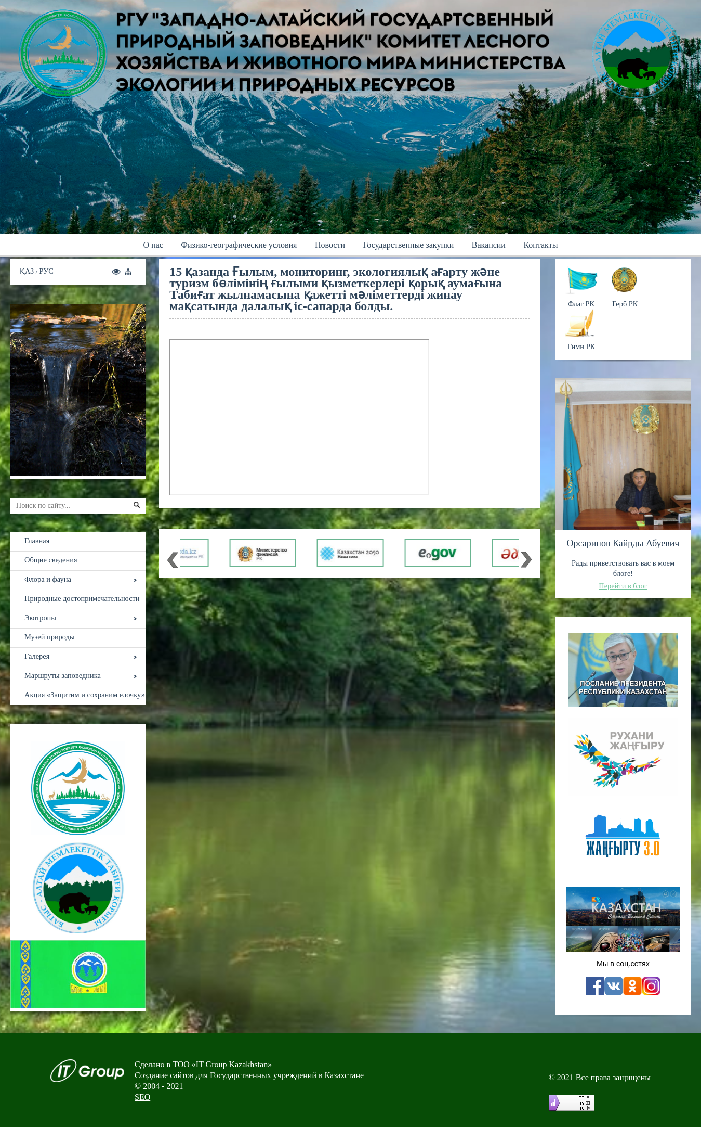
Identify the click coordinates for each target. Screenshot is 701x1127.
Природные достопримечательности (82, 598)
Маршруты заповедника (62, 675)
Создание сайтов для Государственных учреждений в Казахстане (249, 1075)
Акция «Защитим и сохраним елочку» (84, 694)
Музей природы (49, 637)
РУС (46, 271)
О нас (153, 244)
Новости (330, 244)
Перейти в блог (623, 586)
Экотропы (40, 617)
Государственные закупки (408, 244)
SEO (142, 1097)
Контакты (540, 244)
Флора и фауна (47, 579)
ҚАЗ (28, 271)
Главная (36, 540)
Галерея (36, 656)
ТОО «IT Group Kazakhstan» (222, 1064)
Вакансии (489, 244)
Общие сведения (50, 560)
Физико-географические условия (239, 244)
